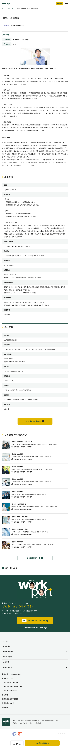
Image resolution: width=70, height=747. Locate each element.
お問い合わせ (7, 667)
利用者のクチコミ (8, 678)
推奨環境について (8, 703)
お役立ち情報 (7, 657)
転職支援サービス (9, 651)
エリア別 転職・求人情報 (10, 682)
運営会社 (5, 707)
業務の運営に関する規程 (10, 699)
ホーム (4, 9)
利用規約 (5, 695)
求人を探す (6, 646)
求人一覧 (10, 9)
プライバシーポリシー (9, 691)
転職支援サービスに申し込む (11, 674)
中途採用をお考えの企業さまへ (12, 686)
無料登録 (59, 3)
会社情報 (6, 662)
